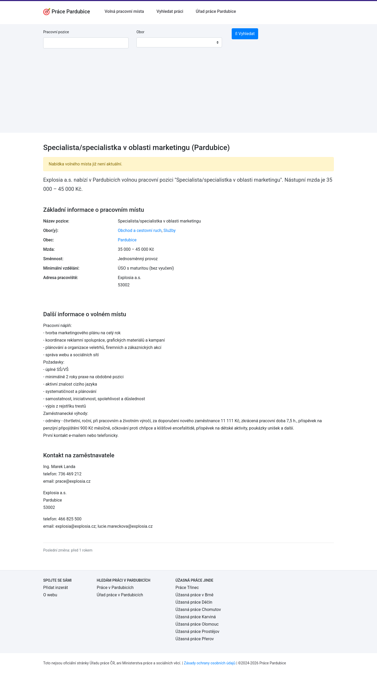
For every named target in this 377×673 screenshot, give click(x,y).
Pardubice (127, 239)
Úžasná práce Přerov (194, 638)
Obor (140, 32)
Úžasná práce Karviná (195, 616)
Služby (169, 230)
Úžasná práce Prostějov (197, 631)
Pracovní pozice (56, 32)
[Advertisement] (188, 96)
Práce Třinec (187, 587)
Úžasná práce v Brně (194, 594)
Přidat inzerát (55, 587)
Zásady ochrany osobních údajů (209, 663)
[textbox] (147, 42)
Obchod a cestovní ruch (140, 230)
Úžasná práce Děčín (193, 602)
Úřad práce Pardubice (216, 11)
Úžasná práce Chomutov (198, 609)
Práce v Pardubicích (115, 587)
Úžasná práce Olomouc (197, 624)
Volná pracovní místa (124, 11)
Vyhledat (245, 33)
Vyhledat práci (170, 11)
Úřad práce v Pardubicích (120, 594)
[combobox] (179, 42)
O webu (50, 594)
